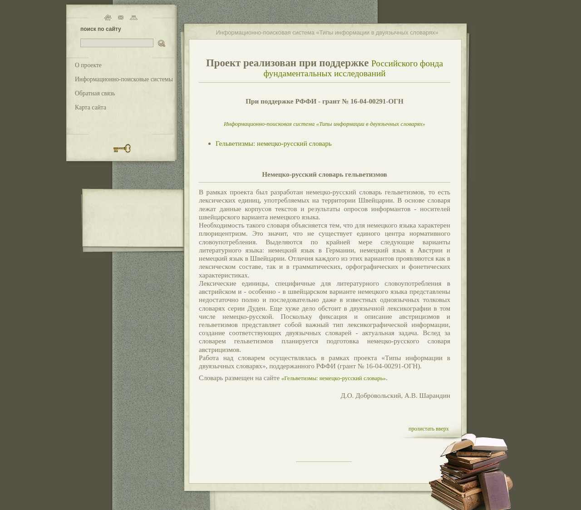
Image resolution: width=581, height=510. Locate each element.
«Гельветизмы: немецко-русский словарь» (333, 378)
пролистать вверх (429, 429)
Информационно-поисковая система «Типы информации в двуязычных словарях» (324, 123)
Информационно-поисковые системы (124, 79)
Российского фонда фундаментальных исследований (353, 68)
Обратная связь (95, 93)
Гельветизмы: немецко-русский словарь (274, 143)
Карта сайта (90, 107)
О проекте (88, 65)
